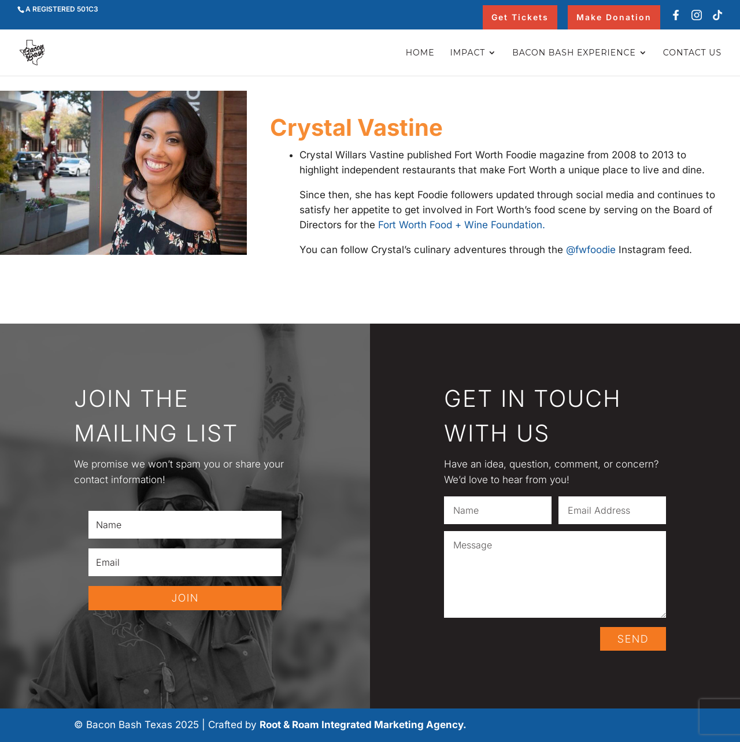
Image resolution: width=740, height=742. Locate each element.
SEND (633, 639)
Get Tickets (520, 17)
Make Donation (614, 17)
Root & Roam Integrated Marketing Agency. (363, 724)
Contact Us (692, 53)
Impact (468, 53)
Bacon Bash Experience (574, 53)
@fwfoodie (591, 249)
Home (420, 53)
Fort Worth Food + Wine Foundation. (461, 225)
